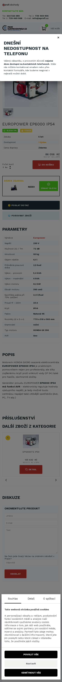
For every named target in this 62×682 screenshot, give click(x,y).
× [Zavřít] (58, 37)
